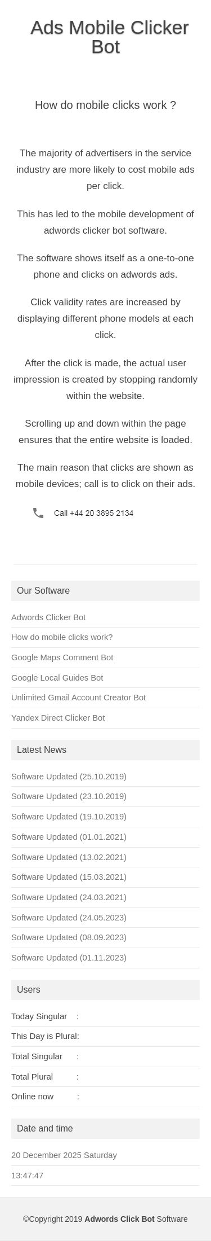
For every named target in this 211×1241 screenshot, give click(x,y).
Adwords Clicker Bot (48, 617)
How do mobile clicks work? (62, 637)
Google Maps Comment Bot (62, 657)
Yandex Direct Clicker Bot (58, 717)
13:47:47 (27, 1175)
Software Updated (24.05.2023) (69, 917)
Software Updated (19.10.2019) (69, 816)
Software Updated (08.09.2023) (69, 937)
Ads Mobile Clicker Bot (109, 36)
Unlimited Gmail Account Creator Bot (78, 697)
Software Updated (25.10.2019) (69, 776)
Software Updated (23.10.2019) (69, 796)
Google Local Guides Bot (57, 677)
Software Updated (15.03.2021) (69, 877)
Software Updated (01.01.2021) (69, 836)
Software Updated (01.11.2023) (69, 957)
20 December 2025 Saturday (64, 1155)
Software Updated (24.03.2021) (69, 897)
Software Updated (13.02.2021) (69, 857)
